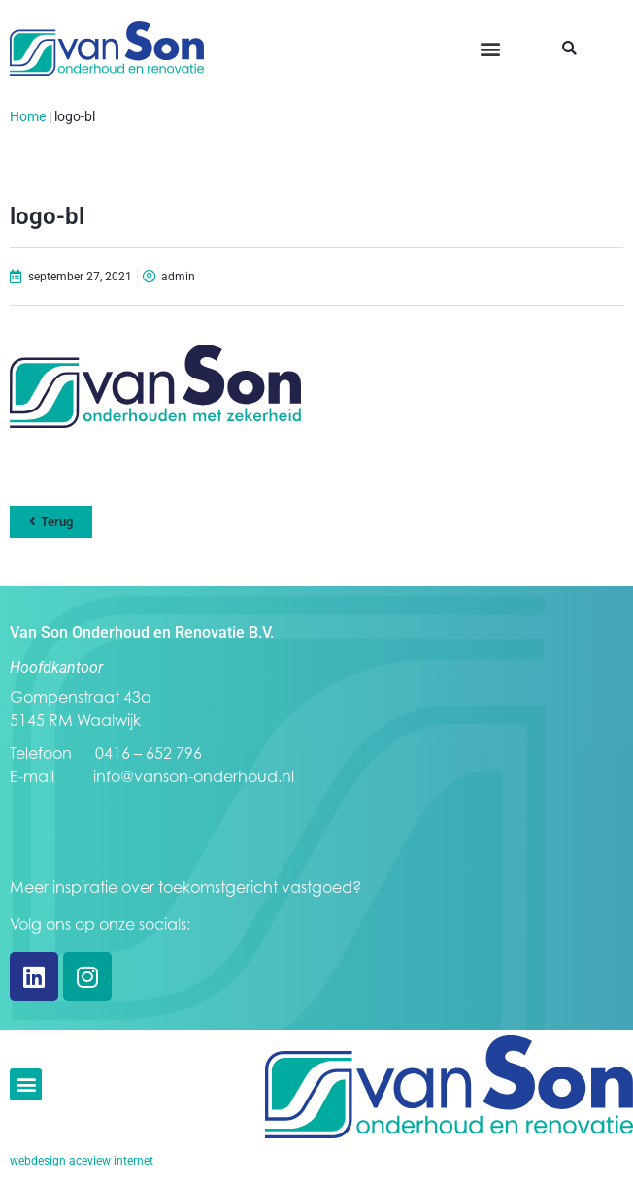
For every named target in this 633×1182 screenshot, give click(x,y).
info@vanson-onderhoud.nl (193, 776)
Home (28, 116)
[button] (491, 49)
